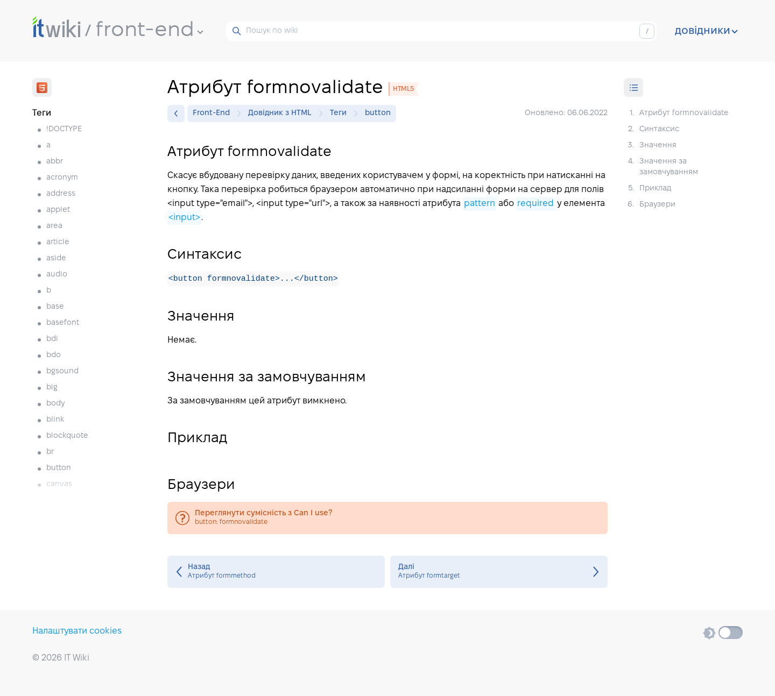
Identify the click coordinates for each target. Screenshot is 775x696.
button (58, 468)
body (55, 403)
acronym (62, 177)
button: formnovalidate (387, 518)
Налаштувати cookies (77, 631)
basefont (62, 322)
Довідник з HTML (282, 113)
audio (56, 274)
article (57, 242)
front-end (149, 30)
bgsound (62, 371)
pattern (479, 204)
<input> (184, 218)
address (60, 193)
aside (56, 258)
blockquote (67, 435)
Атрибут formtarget (499, 572)
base (55, 306)
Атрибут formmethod (276, 572)
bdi (52, 339)
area (54, 226)
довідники (706, 31)
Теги (341, 113)
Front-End (214, 113)
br (50, 452)
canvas (59, 484)
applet (58, 210)
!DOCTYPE (64, 129)
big (52, 387)
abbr (54, 161)
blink (55, 419)
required (535, 204)
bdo (53, 355)
